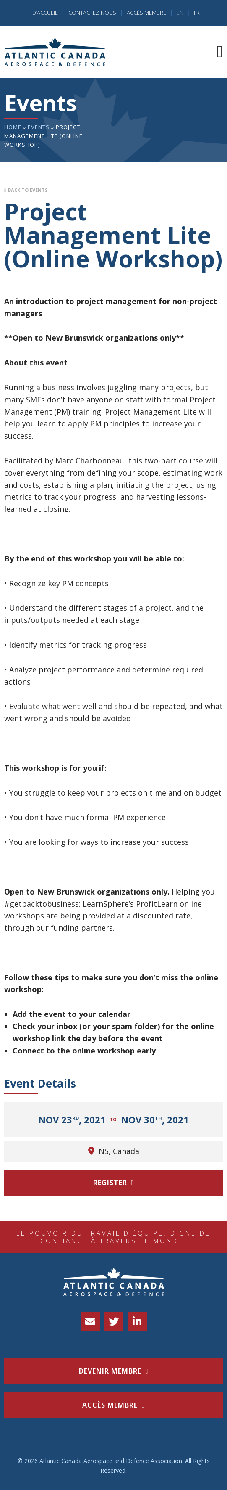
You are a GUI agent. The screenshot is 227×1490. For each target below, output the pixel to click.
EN (180, 13)
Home (12, 127)
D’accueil (45, 13)
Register (110, 1182)
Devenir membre (110, 1371)
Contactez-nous (92, 13)
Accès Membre (146, 13)
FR (197, 13)
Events (39, 127)
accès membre (110, 1405)
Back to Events (28, 190)
